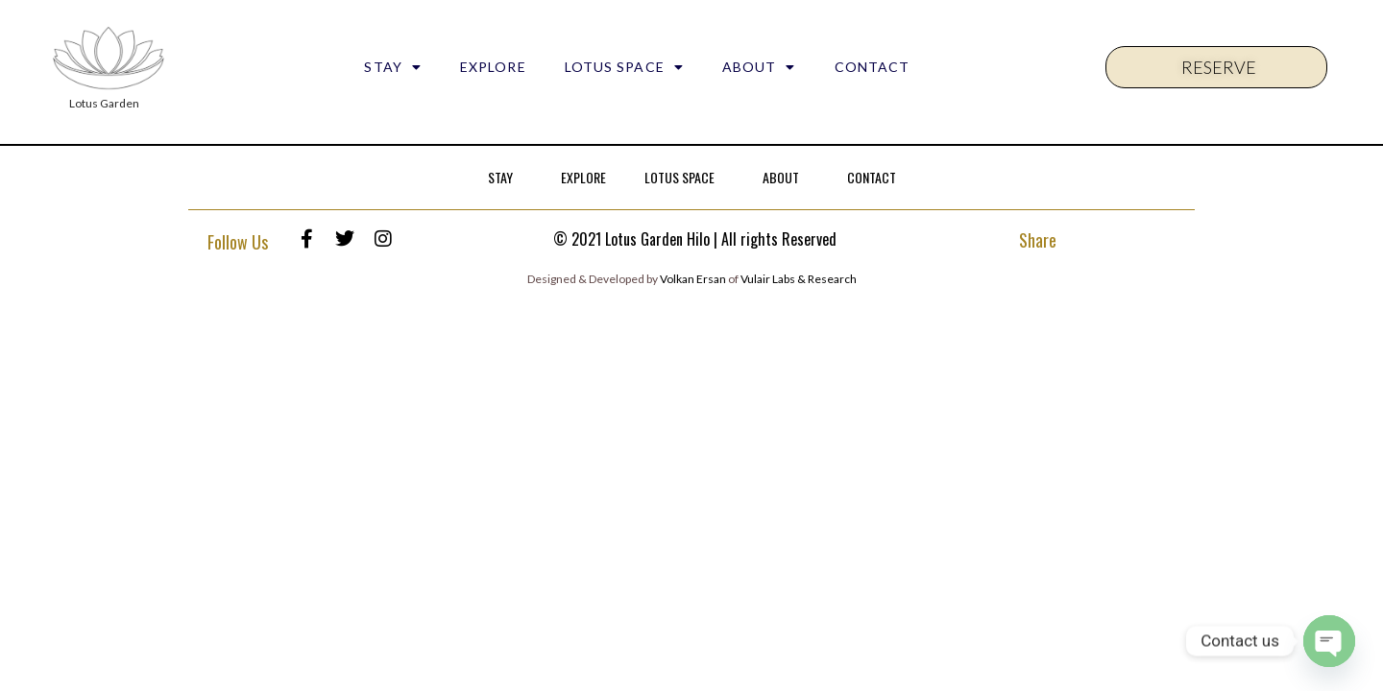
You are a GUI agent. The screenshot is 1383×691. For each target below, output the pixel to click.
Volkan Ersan (693, 279)
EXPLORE (493, 67)
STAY (393, 67)
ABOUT (759, 67)
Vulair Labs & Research (798, 279)
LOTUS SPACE (624, 67)
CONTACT (872, 67)
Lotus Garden (104, 103)
